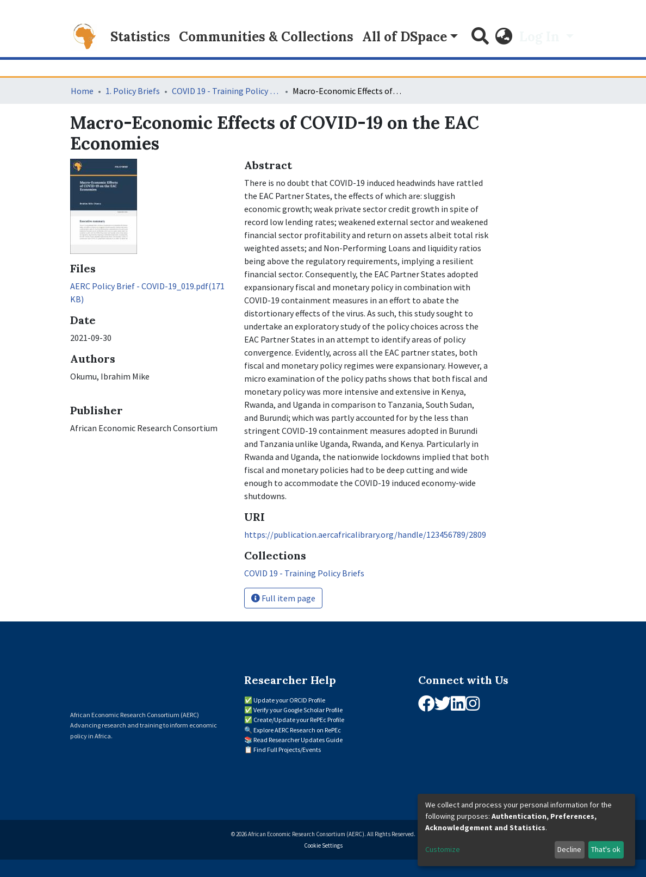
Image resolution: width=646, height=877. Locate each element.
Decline (569, 849)
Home (82, 90)
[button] (504, 37)
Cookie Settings (323, 845)
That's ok (605, 849)
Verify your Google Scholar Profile (298, 710)
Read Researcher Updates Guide (298, 740)
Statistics (140, 36)
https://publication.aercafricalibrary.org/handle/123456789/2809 (365, 534)
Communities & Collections (266, 36)
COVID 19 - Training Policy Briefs (226, 90)
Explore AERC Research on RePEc (297, 730)
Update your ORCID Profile (289, 700)
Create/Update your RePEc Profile (298, 720)
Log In (541, 36)
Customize (442, 849)
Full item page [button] (283, 598)
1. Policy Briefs (132, 90)
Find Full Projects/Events (287, 749)
